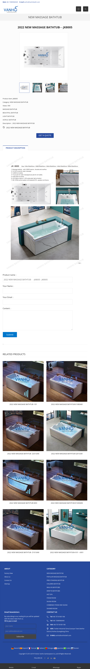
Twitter (48, 658)
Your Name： (9, 286)
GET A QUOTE (45, 135)
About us (7, 577)
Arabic (67, 648)
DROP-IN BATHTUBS (53, 591)
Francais (32, 648)
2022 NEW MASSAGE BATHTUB (18, 127)
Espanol (24, 648)
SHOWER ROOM (52, 609)
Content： (7, 308)
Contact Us (8, 580)
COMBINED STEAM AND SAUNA (57, 605)
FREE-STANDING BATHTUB (55, 580)
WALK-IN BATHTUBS (53, 587)
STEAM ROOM (51, 598)
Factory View (8, 573)
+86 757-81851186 (59, 617)
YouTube (54, 658)
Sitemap (7, 584)
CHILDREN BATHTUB (53, 584)
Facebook (44, 658)
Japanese (59, 648)
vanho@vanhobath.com (32, 2)
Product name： (10, 275)
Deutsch (15, 648)
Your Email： (8, 297)
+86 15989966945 (58, 621)
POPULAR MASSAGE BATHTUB (57, 577)
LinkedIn (51, 658)
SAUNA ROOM (51, 601)
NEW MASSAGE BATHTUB (45, 17)
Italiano (41, 648)
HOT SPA (50, 594)
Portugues (50, 648)
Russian (75, 648)
